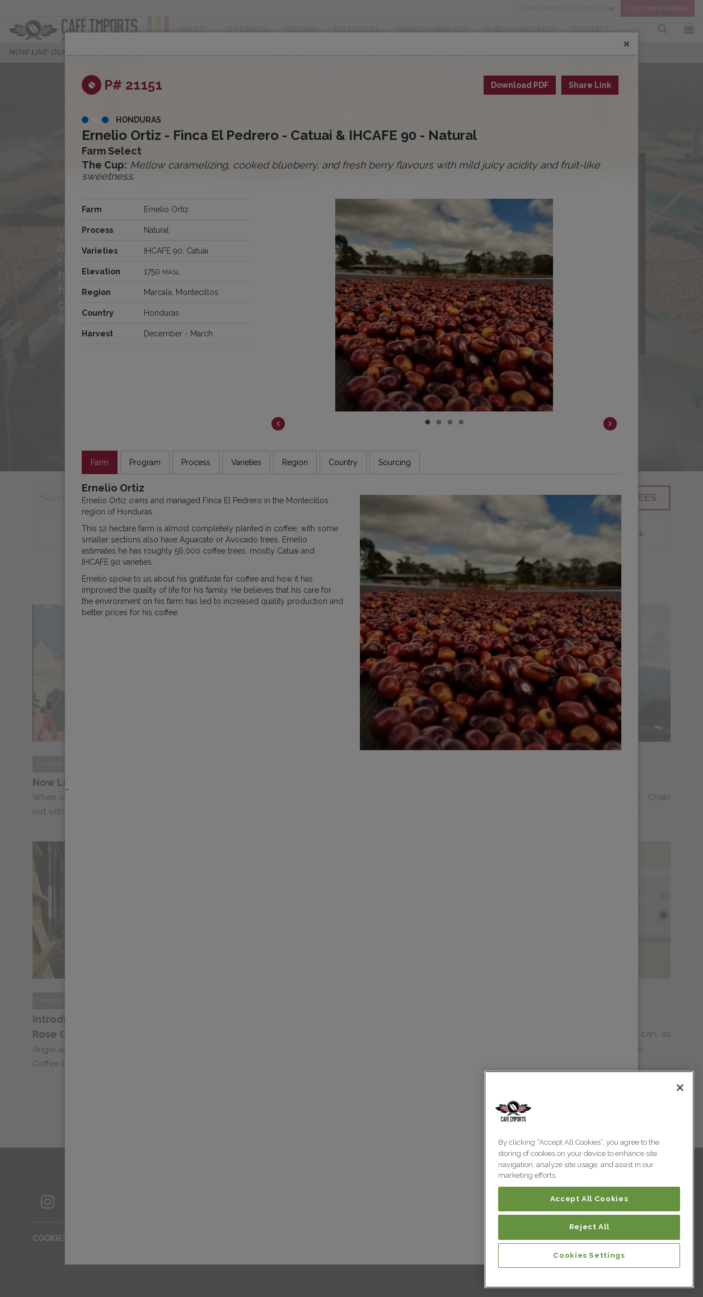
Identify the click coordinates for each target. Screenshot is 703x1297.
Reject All (589, 1227)
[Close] (680, 1087)
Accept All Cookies (589, 1199)
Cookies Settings (589, 1255)
